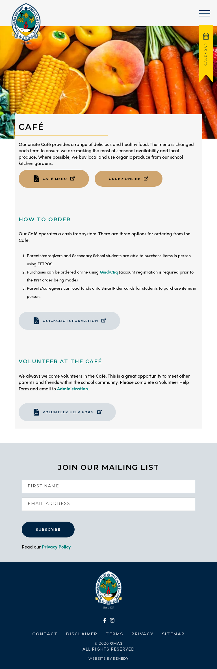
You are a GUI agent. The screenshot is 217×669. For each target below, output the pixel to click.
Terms (114, 633)
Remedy (121, 659)
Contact (45, 633)
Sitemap (173, 633)
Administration (72, 388)
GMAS (116, 643)
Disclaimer (81, 633)
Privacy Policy (56, 546)
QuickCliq (109, 272)
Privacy (142, 633)
